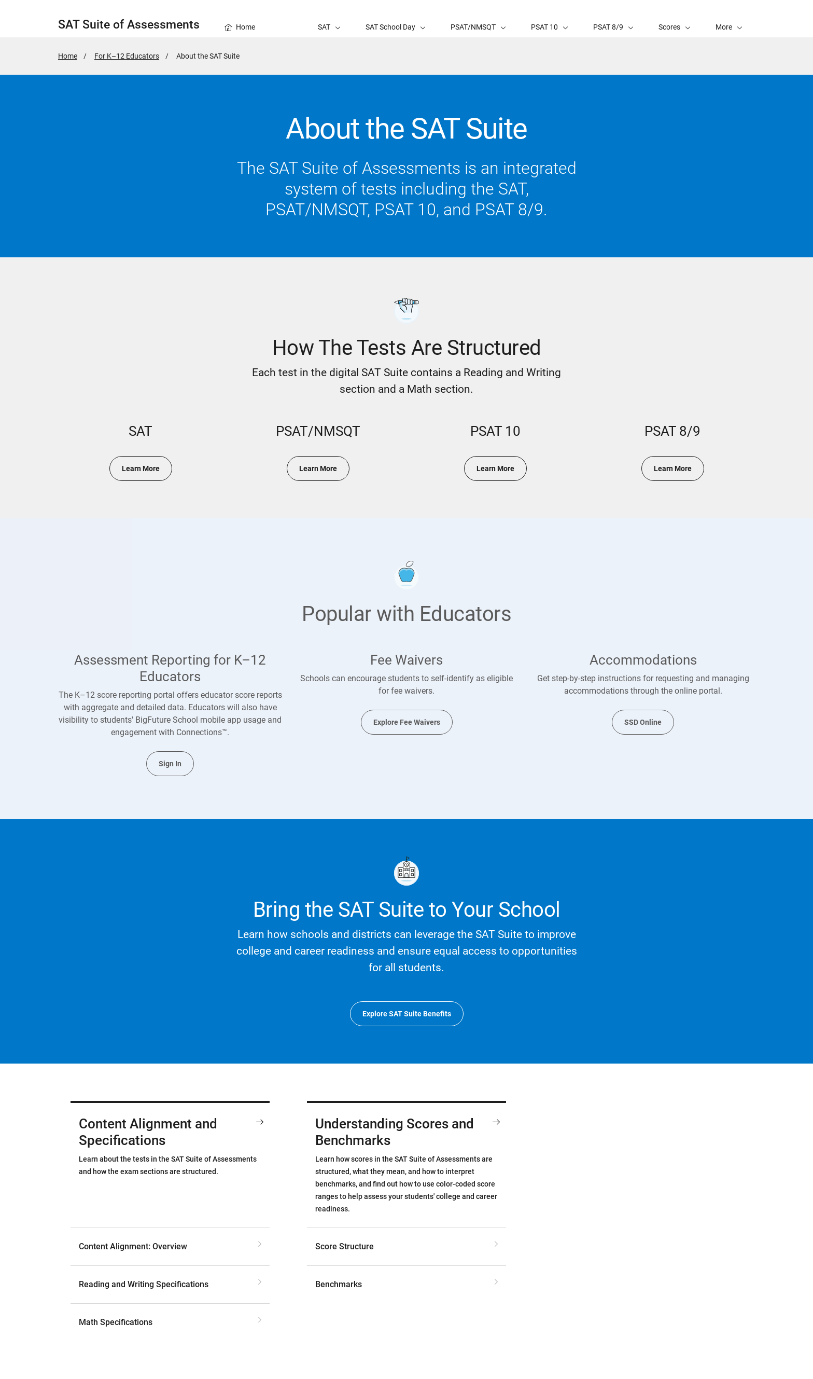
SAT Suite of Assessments (129, 25)
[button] (729, 18)
